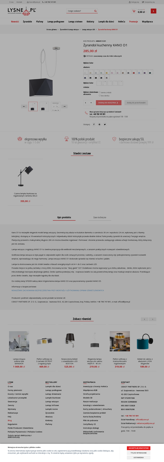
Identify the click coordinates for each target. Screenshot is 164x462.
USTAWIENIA (139, 457)
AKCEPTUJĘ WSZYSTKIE (139, 448)
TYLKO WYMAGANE (139, 453)
